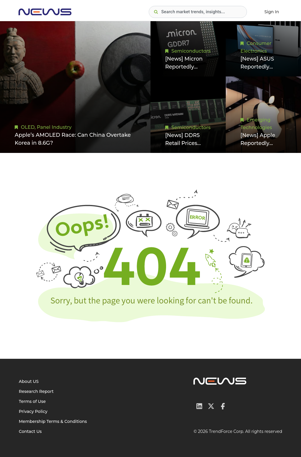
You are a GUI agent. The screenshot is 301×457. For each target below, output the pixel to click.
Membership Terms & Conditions (53, 421)
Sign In (272, 11)
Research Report (36, 391)
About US (29, 381)
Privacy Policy (33, 411)
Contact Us (30, 431)
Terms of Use (32, 401)
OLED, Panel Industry (46, 127)
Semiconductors (190, 51)
